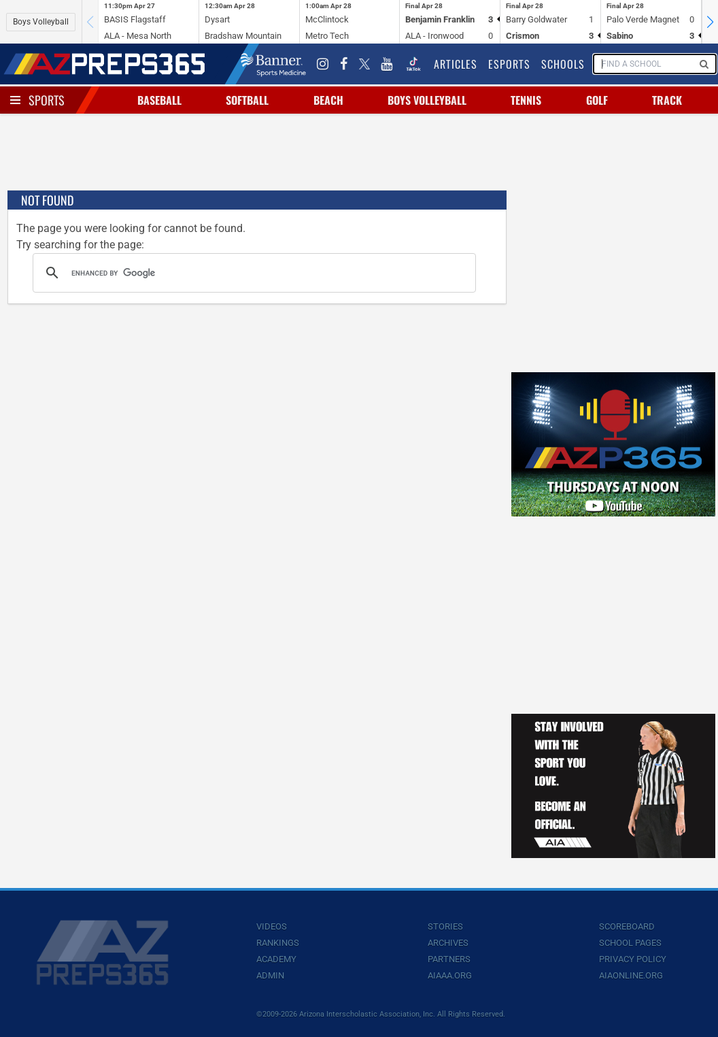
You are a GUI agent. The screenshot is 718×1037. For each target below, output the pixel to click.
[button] (710, 22)
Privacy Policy (632, 959)
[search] (252, 273)
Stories (445, 926)
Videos (271, 926)
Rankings (277, 943)
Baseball (159, 100)
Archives (448, 943)
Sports (47, 100)
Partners (449, 959)
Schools (563, 64)
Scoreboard (627, 926)
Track (667, 100)
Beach (328, 100)
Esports (509, 64)
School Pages (630, 943)
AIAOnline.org (631, 975)
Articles (455, 64)
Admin (270, 975)
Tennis (526, 100)
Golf (597, 100)
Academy (276, 959)
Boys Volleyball (41, 22)
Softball (247, 100)
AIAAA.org (450, 975)
